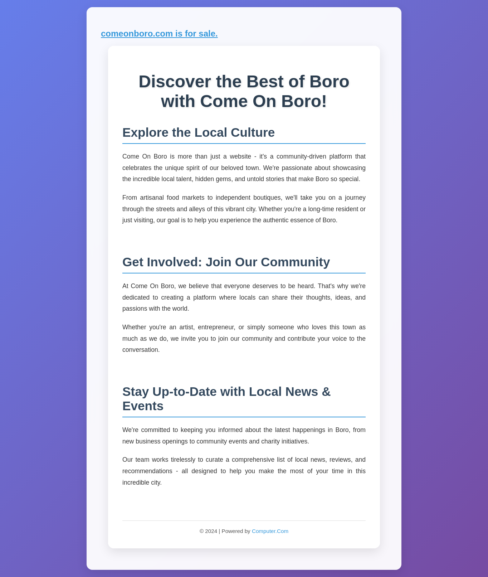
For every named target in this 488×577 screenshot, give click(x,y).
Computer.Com (270, 531)
